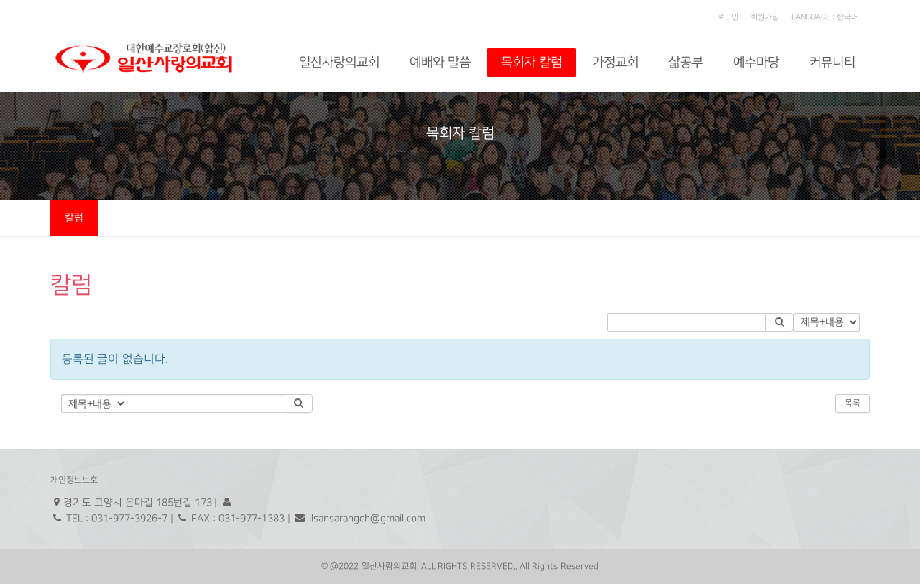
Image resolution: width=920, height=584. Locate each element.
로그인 (728, 17)
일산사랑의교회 (339, 62)
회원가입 (764, 17)
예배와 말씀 (440, 62)
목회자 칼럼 (531, 62)
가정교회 (615, 62)
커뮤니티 (832, 62)
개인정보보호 (74, 480)
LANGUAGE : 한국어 (824, 17)
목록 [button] (852, 403)
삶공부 (685, 62)
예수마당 (756, 62)
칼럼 (74, 217)
